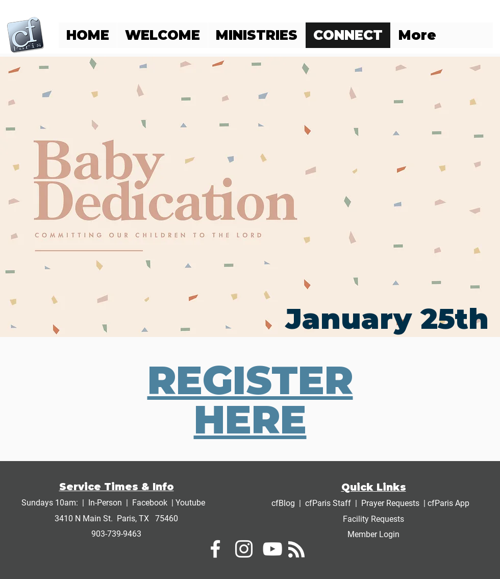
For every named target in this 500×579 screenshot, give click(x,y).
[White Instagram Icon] (244, 549)
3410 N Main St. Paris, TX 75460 (116, 518)
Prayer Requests (390, 503)
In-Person (105, 503)
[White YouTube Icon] (272, 549)
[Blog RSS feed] (296, 550)
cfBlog (284, 503)
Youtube (190, 503)
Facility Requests (373, 519)
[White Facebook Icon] (215, 549)
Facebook (149, 503)
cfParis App (448, 503)
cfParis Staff (328, 503)
